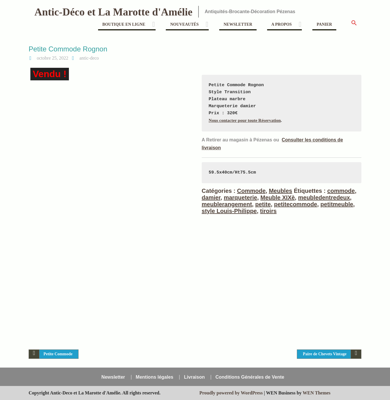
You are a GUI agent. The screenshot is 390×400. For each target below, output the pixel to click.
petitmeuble (337, 204)
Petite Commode (57, 354)
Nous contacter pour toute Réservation (245, 120)
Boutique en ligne (123, 24)
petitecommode (295, 204)
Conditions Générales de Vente (249, 377)
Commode (251, 191)
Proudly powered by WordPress (231, 392)
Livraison (194, 377)
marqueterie (240, 197)
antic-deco (89, 58)
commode (341, 191)
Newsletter (238, 24)
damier (211, 197)
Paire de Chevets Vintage (325, 354)
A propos (281, 24)
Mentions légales (154, 377)
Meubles (280, 191)
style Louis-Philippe (229, 211)
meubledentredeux (324, 197)
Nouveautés (184, 24)
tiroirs (268, 211)
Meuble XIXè (277, 197)
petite (263, 204)
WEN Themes (316, 392)
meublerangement (227, 204)
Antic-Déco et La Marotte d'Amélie (113, 12)
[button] (354, 24)
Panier (324, 24)
